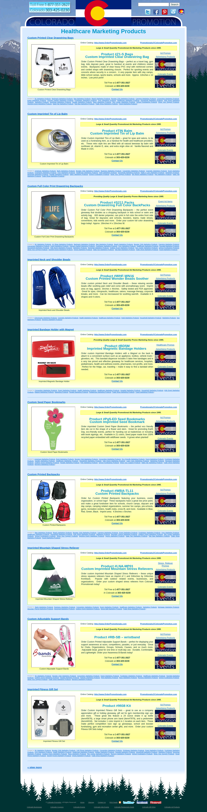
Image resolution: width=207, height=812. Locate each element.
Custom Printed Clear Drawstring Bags (50, 37)
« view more (34, 767)
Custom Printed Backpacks (43, 474)
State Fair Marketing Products (63, 104)
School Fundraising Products (146, 102)
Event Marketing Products (36, 100)
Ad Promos (165, 53)
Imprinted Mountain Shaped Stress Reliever (53, 547)
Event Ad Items (165, 201)
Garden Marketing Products (45, 461)
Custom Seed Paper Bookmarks (46, 402)
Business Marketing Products (111, 171)
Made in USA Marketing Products (153, 173)
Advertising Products (165, 62)
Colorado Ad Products (172, 807)
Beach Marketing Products (101, 99)
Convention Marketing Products (168, 99)
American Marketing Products (45, 171)
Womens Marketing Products (52, 319)
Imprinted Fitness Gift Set (42, 689)
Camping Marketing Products (145, 99)
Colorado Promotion (54, 802)
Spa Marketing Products (163, 174)
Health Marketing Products (88, 318)
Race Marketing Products (102, 102)
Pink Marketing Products (89, 463)
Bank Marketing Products (66, 171)
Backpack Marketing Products (62, 99)
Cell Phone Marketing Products (87, 750)
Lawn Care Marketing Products (137, 461)
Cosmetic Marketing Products (156, 171)
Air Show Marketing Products (62, 244)
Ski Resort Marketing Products (143, 174)
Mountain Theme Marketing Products (124, 534)
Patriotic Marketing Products (90, 678)
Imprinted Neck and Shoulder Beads (48, 259)
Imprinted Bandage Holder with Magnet (50, 329)
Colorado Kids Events (101, 807)
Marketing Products (42, 102)
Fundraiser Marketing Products (86, 100)
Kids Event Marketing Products (61, 248)
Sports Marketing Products (83, 249)
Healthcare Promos (165, 345)
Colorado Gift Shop (149, 807)
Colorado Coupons (56, 807)
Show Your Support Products (168, 102)
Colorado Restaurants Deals (124, 807)
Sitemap (91, 802)
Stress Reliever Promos (165, 564)
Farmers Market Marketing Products (60, 100)
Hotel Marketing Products (108, 173)
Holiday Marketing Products (104, 752)
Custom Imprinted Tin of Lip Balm (47, 113)
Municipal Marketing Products (60, 102)
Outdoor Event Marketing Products (122, 248)
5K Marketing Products (43, 99)
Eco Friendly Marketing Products (133, 459)
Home (82, 802)
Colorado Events (165, 80)
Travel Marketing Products (128, 104)
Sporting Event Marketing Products (39, 104)
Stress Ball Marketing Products (111, 609)
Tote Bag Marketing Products (84, 104)
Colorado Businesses (34, 807)
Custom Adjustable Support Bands (48, 618)
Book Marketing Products (65, 459)
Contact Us (117, 89)
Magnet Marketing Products (44, 392)
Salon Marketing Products (79, 174)
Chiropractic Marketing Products (45, 318)
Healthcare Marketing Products (128, 100)
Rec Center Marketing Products (123, 102)
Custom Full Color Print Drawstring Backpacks (55, 186)
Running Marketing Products (148, 678)
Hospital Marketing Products (169, 246)
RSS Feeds (113, 802)
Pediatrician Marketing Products (100, 392)
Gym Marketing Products (107, 100)
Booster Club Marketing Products (123, 99)
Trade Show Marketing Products (106, 104)
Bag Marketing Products (82, 99)
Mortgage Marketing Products (168, 607)
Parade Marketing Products (82, 102)
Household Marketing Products (152, 100)
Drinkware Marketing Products (133, 750)
